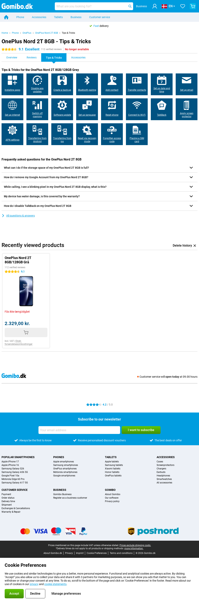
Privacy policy (112, 501)
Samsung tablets (114, 465)
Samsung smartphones (65, 465)
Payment (6, 494)
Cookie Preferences (97, 553)
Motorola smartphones (65, 472)
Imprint (80, 553)
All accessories (164, 482)
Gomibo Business (62, 494)
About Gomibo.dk (53, 553)
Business (76, 17)
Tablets (58, 17)
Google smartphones (64, 475)
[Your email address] (79, 430)
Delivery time (8, 501)
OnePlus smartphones (65, 468)
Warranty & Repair (11, 511)
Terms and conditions (121, 553)
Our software (111, 497)
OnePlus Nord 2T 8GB (46, 33)
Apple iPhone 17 (10, 461)
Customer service (99, 17)
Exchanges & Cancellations (16, 508)
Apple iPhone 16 (10, 465)
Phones (58, 457)
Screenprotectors (165, 465)
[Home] (6, 17)
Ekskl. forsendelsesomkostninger (18, 343)
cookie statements (55, 584)
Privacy (69, 553)
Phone (20, 17)
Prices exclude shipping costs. (135, 545)
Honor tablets (112, 472)
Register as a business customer (70, 497)
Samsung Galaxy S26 (13, 468)
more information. (133, 548)
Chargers (161, 468)
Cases (160, 461)
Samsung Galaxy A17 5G (15, 482)
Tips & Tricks (68, 33)
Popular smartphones (18, 457)
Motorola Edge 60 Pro (13, 479)
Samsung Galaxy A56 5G (15, 472)
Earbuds (161, 472)
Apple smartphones (63, 461)
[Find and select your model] (94, 6)
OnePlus (27, 33)
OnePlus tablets (113, 475)
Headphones (163, 475)
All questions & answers (18, 215)
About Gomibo (112, 494)
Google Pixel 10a (10, 475)
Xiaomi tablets (112, 468)
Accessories (39, 17)
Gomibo (110, 489)
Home (5, 33)
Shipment (7, 504)
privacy (34, 584)
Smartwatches (164, 479)
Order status (8, 497)
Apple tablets (112, 461)
